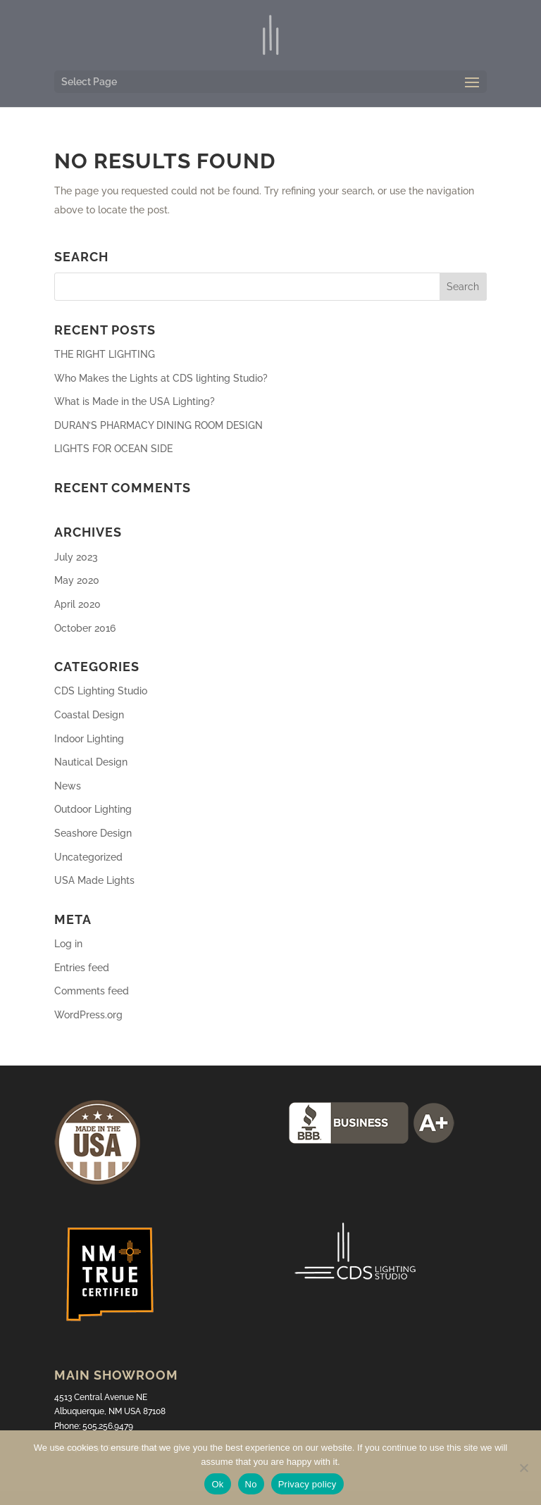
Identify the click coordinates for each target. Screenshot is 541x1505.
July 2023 (76, 557)
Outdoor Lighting (93, 809)
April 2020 (77, 604)
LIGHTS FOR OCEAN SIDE (113, 448)
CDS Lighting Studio (100, 691)
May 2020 (76, 580)
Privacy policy (307, 1484)
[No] (523, 1468)
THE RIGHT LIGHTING (104, 354)
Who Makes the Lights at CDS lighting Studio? (161, 378)
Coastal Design (89, 714)
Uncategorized (88, 857)
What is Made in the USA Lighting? (134, 401)
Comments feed (91, 991)
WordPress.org (88, 1014)
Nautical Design (91, 762)
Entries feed (81, 967)
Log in (68, 943)
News (67, 786)
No (251, 1484)
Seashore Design (93, 833)
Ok (217, 1484)
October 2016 (85, 628)
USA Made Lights (94, 880)
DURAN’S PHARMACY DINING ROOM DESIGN (158, 425)
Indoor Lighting (89, 738)
